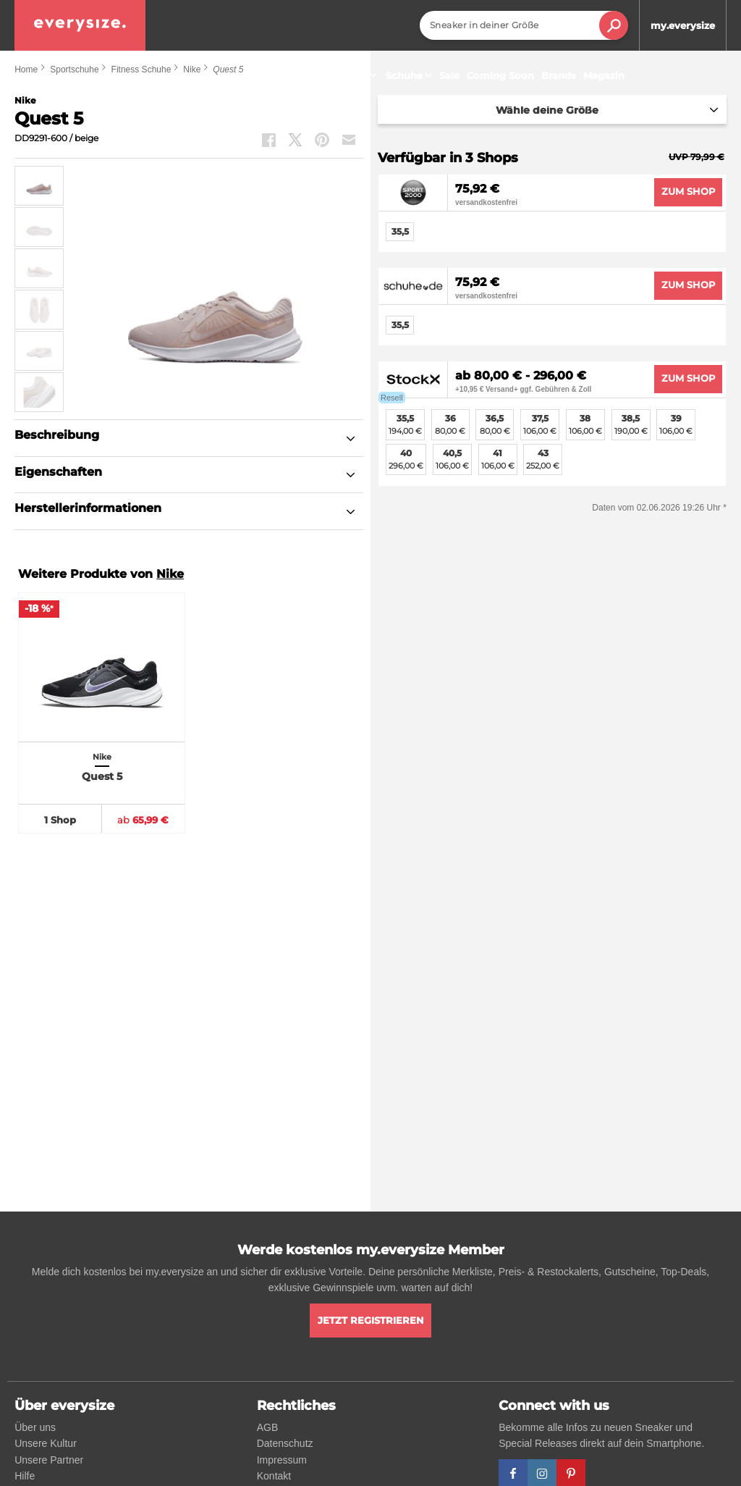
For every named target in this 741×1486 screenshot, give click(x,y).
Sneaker (354, 75)
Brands (558, 75)
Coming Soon (500, 75)
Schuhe (411, 75)
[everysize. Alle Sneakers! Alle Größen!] (79, 25)
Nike (170, 574)
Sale (449, 75)
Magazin (603, 75)
